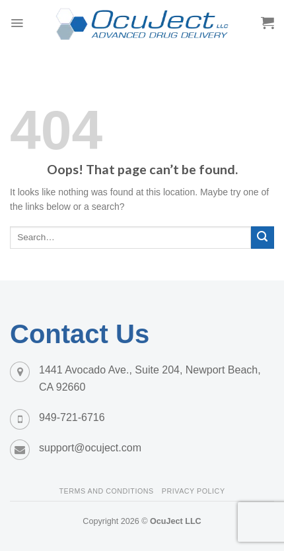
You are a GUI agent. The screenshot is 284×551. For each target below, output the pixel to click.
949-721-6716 (72, 417)
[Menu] (17, 23)
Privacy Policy (193, 491)
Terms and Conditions (106, 491)
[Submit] (262, 237)
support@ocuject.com (90, 447)
